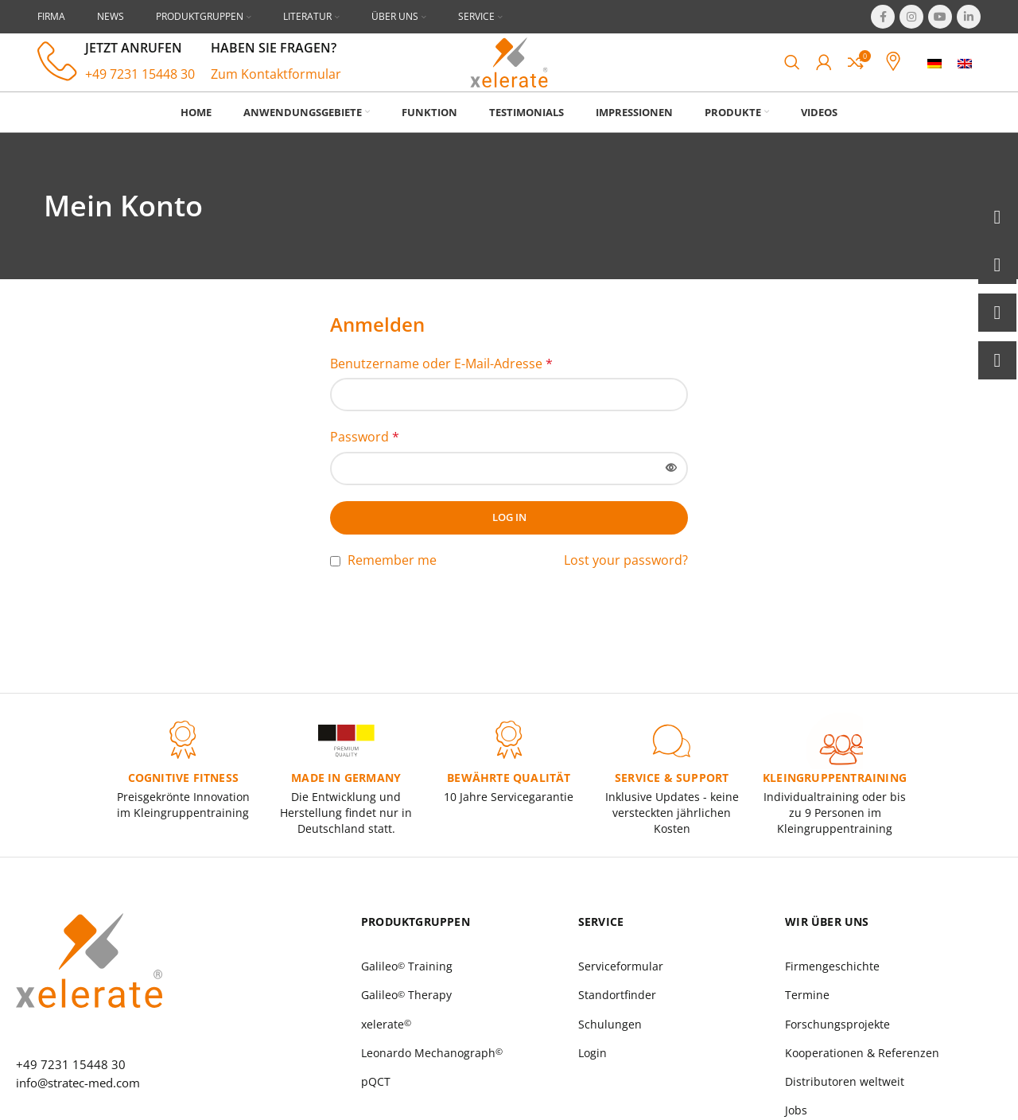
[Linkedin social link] (969, 17)
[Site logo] (509, 73)
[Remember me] (335, 586)
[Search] (792, 75)
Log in (509, 542)
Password (364, 461)
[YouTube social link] (940, 17)
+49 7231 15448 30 (140, 86)
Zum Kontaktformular (276, 86)
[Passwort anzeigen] (671, 493)
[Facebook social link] (883, 17)
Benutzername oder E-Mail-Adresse (441, 388)
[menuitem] (934, 75)
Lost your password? (626, 584)
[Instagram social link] (911, 17)
